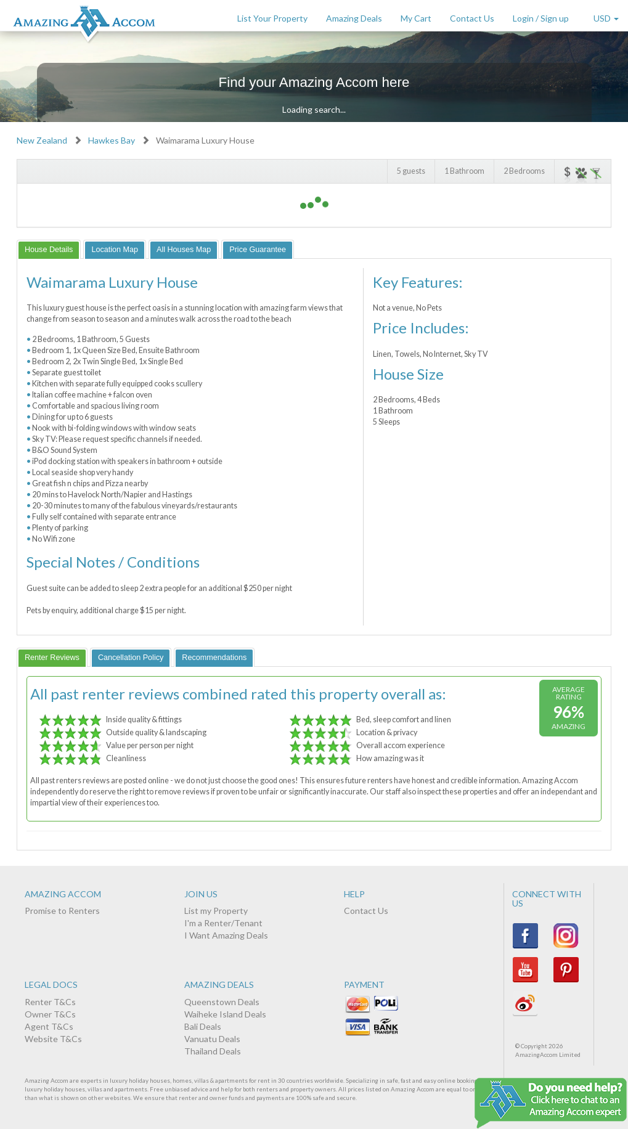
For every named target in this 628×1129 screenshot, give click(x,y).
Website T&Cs (53, 1038)
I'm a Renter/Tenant (223, 923)
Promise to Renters (62, 910)
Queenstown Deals (221, 1002)
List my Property (216, 910)
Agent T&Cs (49, 1026)
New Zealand (42, 140)
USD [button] (606, 18)
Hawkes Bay (111, 140)
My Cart (416, 18)
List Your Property (272, 18)
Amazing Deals (354, 18)
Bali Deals (202, 1026)
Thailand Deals (212, 1051)
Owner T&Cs (50, 1014)
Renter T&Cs (50, 1002)
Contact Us (472, 18)
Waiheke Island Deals (225, 1014)
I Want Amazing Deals (226, 935)
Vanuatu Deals (212, 1038)
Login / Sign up (541, 18)
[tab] (49, 249)
